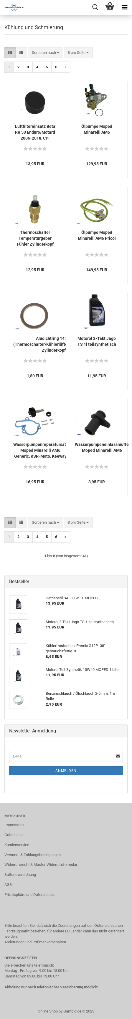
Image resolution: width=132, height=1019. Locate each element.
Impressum (14, 825)
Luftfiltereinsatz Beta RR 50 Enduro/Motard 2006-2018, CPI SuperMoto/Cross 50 (35, 132)
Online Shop (48, 1011)
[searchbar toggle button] (95, 7)
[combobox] (45, 53)
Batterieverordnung (20, 874)
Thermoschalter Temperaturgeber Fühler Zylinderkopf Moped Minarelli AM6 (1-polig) (35, 238)
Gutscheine (14, 835)
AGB (8, 884)
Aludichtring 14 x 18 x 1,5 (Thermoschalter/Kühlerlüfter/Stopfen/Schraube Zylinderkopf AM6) (59, 344)
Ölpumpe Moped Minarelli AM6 (96, 129)
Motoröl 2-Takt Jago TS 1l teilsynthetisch (96, 341)
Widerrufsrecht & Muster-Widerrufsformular (40, 864)
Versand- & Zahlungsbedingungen (32, 855)
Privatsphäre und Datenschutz (29, 894)
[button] (10, 53)
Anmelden (66, 771)
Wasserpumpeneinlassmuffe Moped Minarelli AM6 (102, 447)
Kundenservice (16, 845)
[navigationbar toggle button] (124, 7)
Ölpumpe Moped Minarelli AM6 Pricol (97, 235)
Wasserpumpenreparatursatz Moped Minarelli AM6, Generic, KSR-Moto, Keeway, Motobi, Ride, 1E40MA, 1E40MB (40, 450)
